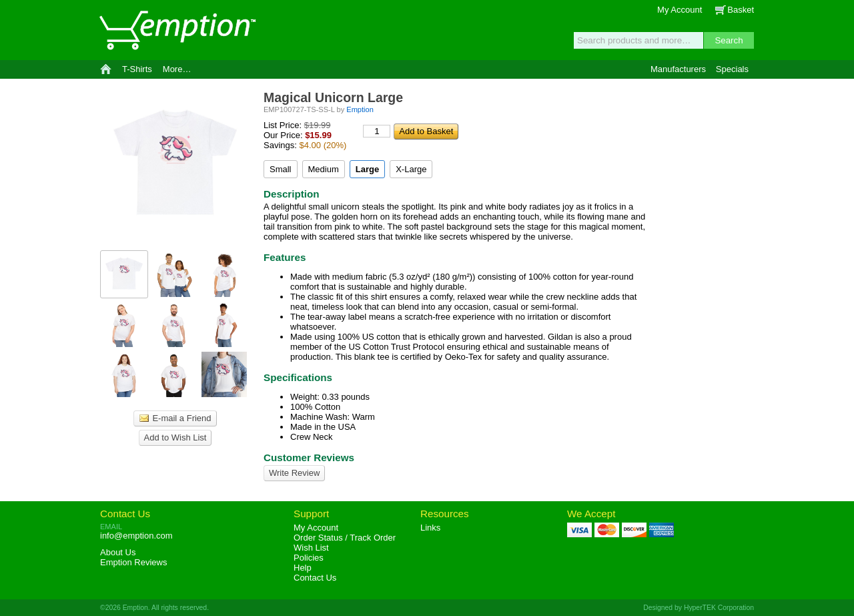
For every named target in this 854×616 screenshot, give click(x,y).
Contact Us (125, 513)
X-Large (411, 169)
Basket (740, 10)
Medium (323, 169)
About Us (117, 552)
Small (281, 169)
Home (106, 69)
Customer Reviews (309, 457)
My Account (679, 10)
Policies (309, 558)
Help (303, 568)
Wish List (311, 548)
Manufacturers (678, 69)
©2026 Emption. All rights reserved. (154, 607)
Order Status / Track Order (345, 538)
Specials (732, 69)
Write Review (294, 473)
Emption (177, 30)
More (177, 69)
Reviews (133, 562)
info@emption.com (136, 536)
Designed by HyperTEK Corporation (698, 607)
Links (430, 528)
